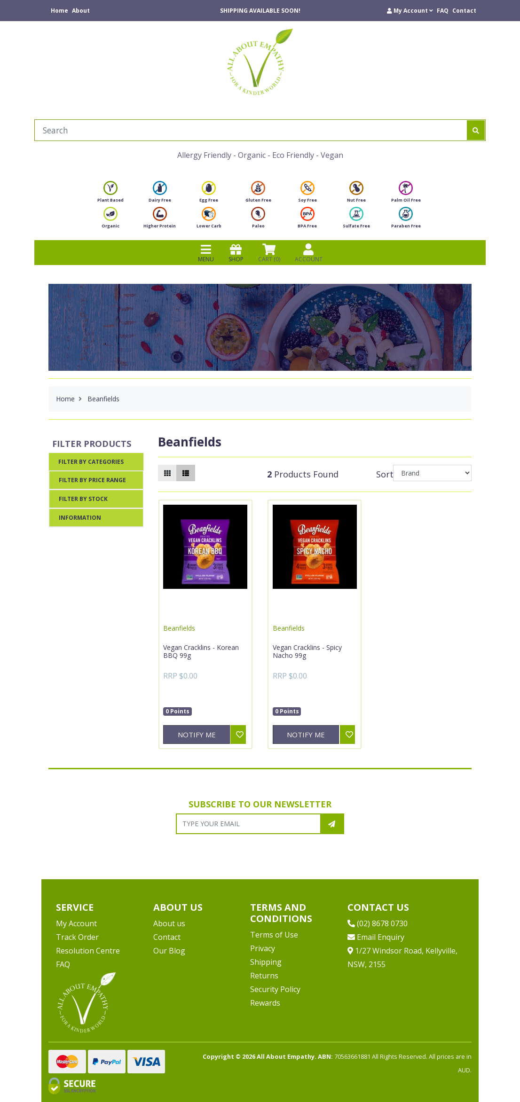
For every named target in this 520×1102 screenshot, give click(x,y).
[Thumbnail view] (167, 473)
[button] (410, 10)
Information (80, 518)
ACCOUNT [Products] (309, 252)
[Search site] (475, 130)
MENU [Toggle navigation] (206, 252)
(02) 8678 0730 (377, 923)
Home (59, 11)
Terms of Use (274, 935)
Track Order (77, 937)
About (81, 11)
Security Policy (275, 989)
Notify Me (197, 734)
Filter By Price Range (92, 480)
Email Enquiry (375, 937)
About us (169, 923)
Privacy (262, 948)
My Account (76, 923)
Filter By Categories (91, 462)
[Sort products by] (432, 473)
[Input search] (251, 130)
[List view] (185, 473)
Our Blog (169, 951)
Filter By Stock (83, 499)
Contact (464, 11)
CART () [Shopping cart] (269, 252)
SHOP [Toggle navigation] (236, 252)
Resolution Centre (88, 951)
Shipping (266, 962)
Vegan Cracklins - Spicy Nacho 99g (307, 651)
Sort (383, 474)
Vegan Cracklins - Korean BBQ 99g (201, 651)
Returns (264, 975)
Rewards (265, 1003)
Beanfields (179, 628)
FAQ (443, 11)
